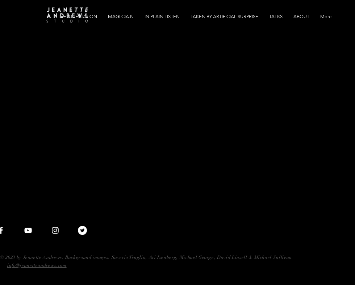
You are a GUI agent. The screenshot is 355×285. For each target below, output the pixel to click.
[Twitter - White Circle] (82, 230)
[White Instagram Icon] (55, 230)
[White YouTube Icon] (28, 230)
